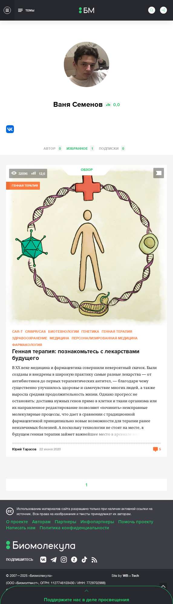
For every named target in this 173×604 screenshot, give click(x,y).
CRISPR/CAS (35, 331)
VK (10, 129)
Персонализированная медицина (105, 338)
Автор (53, 148)
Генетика (90, 331)
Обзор (87, 170)
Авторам (41, 521)
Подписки (112, 148)
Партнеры (65, 521)
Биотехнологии (63, 331)
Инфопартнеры (97, 521)
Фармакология (27, 345)
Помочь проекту (135, 521)
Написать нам (20, 528)
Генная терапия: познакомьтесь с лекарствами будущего (75, 355)
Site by (125, 575)
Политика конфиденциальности (74, 528)
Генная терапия (117, 331)
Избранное (80, 148)
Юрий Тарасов (24, 449)
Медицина (59, 338)
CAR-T (17, 331)
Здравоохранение (29, 338)
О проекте (17, 521)
